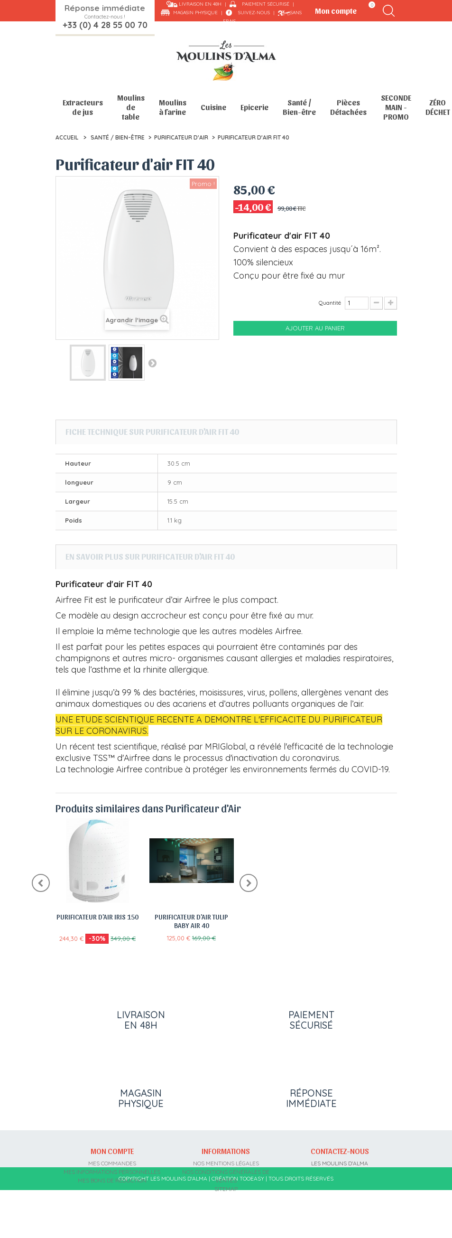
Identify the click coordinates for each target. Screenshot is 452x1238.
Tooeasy (252, 1225)
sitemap (226, 1188)
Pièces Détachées (348, 107)
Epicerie (254, 107)
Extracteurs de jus (83, 107)
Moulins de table (131, 107)
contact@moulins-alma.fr (340, 1206)
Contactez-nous (340, 1150)
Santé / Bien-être (299, 107)
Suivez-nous (254, 12)
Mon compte (112, 1150)
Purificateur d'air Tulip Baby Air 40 (191, 920)
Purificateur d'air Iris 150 (97, 916)
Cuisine (213, 107)
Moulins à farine (172, 107)
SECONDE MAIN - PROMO (396, 107)
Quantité (330, 302)
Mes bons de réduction (112, 1180)
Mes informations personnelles (112, 1171)
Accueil (66, 137)
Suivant (152, 362)
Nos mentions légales (226, 1163)
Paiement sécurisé (265, 4)
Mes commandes (112, 1163)
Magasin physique (195, 12)
